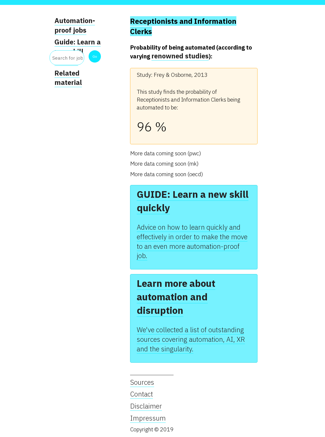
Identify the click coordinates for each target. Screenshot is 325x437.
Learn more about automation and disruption (176, 297)
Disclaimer (146, 406)
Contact (141, 394)
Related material (68, 78)
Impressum (148, 418)
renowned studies (180, 56)
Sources (142, 382)
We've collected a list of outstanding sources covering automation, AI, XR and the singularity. (191, 339)
